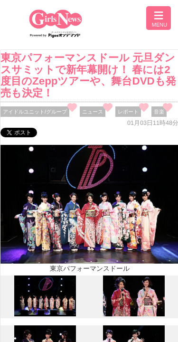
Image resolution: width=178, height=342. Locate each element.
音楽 (159, 111)
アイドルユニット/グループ (35, 111)
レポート (128, 111)
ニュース (92, 111)
